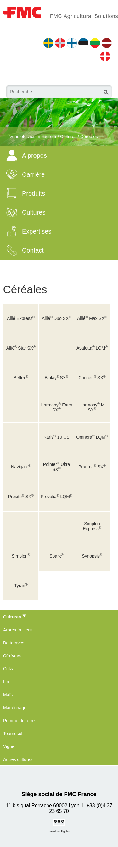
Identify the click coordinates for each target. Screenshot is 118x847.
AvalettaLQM (92, 347)
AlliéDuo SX (56, 318)
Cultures (68, 136)
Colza (8, 668)
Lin (6, 681)
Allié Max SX (92, 318)
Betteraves (13, 642)
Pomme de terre (19, 720)
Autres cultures (17, 759)
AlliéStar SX (21, 347)
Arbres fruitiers (17, 629)
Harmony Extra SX (56, 407)
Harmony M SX (91, 407)
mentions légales (59, 831)
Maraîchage (14, 707)
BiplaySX (56, 377)
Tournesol (12, 733)
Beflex (21, 377)
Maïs (8, 694)
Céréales (89, 136)
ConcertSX (91, 377)
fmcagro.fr (46, 136)
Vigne (8, 746)
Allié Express (21, 318)
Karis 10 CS (56, 437)
